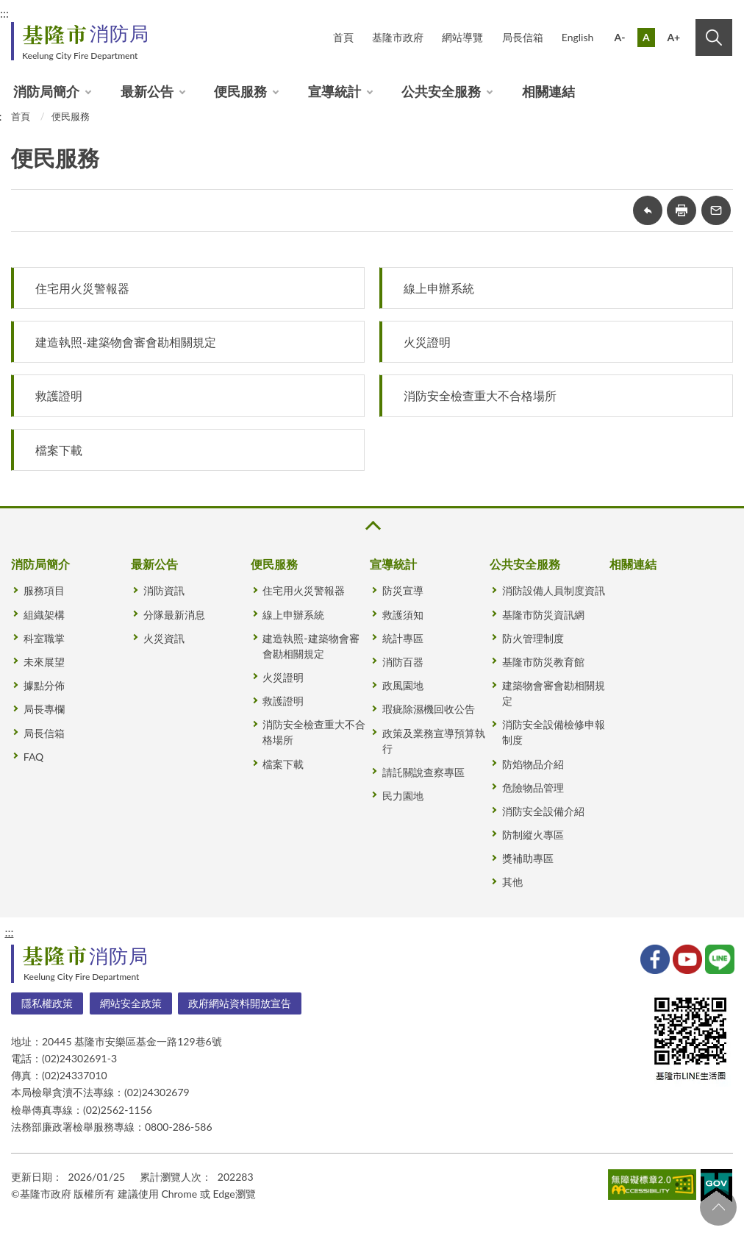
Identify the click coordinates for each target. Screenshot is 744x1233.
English (578, 37)
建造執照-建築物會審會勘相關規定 (125, 342)
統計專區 (402, 638)
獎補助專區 (528, 858)
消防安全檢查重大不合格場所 (480, 395)
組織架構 (44, 614)
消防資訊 (164, 590)
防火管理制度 (533, 638)
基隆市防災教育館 (543, 661)
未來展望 (44, 661)
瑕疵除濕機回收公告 (428, 709)
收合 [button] (372, 525)
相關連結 (548, 91)
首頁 (343, 37)
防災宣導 (402, 590)
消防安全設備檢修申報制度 (553, 732)
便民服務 (240, 91)
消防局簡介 (46, 91)
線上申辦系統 (439, 288)
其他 (512, 881)
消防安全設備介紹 (543, 811)
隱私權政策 (47, 1003)
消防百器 (402, 661)
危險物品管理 (533, 787)
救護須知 (402, 614)
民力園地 (402, 795)
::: (8, 932)
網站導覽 (462, 37)
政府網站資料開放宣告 (239, 1003)
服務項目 (44, 590)
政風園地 (402, 685)
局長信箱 (522, 37)
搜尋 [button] (713, 37)
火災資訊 (164, 638)
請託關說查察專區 (423, 772)
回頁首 (718, 1207)
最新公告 (147, 91)
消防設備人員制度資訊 (553, 590)
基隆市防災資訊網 (543, 614)
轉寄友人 (716, 210)
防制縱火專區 (533, 834)
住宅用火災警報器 (82, 288)
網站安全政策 (131, 1003)
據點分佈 (44, 685)
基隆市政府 (397, 37)
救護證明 (58, 395)
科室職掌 (44, 638)
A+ (673, 37)
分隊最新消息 (174, 614)
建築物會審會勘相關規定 (553, 693)
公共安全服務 (441, 91)
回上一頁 (647, 210)
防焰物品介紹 (533, 764)
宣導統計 (334, 91)
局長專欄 (44, 709)
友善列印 (681, 210)
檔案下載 (58, 450)
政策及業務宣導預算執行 (433, 741)
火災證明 (427, 342)
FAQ (34, 756)
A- (620, 37)
